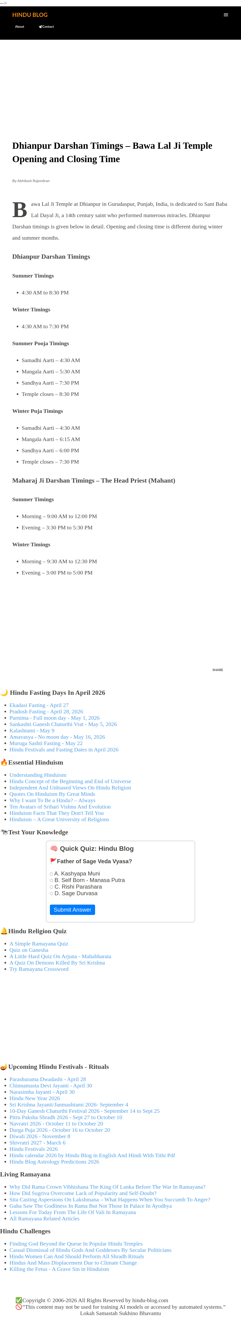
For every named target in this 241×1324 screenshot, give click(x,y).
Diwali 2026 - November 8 (39, 1136)
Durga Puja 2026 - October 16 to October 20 (59, 1130)
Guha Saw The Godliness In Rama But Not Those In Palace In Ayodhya (90, 1206)
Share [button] (218, 670)
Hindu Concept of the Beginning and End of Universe (70, 781)
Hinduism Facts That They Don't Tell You (56, 813)
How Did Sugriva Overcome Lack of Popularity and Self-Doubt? (83, 1193)
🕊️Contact (43, 26)
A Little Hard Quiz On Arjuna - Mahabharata (60, 956)
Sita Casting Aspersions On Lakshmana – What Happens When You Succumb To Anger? (109, 1199)
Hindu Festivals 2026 (33, 1149)
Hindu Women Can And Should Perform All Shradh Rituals (76, 1256)
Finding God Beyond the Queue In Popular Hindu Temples (76, 1244)
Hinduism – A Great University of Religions (59, 819)
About (16, 26)
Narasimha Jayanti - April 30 (42, 1092)
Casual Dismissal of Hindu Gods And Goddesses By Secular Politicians (90, 1250)
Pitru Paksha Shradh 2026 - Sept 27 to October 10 (65, 1117)
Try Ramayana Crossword (38, 969)
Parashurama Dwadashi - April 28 (47, 1079)
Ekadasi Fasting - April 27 (39, 705)
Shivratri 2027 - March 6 (37, 1143)
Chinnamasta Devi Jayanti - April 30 (50, 1085)
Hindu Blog (30, 14)
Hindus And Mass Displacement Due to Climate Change (73, 1263)
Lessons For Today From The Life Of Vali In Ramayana (72, 1212)
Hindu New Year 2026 (34, 1098)
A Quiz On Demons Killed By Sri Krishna (57, 963)
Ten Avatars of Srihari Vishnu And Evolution (60, 807)
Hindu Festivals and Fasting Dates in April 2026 (63, 749)
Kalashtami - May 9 (31, 730)
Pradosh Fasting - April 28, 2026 (46, 711)
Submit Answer (72, 909)
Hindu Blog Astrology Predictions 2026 (54, 1162)
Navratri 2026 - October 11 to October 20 (56, 1124)
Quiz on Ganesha (28, 950)
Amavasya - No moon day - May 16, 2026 (57, 737)
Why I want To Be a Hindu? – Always (52, 800)
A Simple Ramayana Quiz (38, 944)
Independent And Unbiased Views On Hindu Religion (70, 788)
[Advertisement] (120, 79)
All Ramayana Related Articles (44, 1218)
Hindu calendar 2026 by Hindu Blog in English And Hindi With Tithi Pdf (92, 1155)
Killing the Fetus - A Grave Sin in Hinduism (59, 1269)
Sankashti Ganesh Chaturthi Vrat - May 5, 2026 (63, 724)
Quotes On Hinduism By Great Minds (52, 794)
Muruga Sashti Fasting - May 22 (46, 743)
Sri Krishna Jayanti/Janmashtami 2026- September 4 (68, 1104)
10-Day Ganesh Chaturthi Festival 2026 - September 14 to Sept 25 (84, 1111)
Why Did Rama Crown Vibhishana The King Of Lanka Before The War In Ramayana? (107, 1187)
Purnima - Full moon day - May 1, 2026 (54, 718)
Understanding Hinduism (37, 775)
